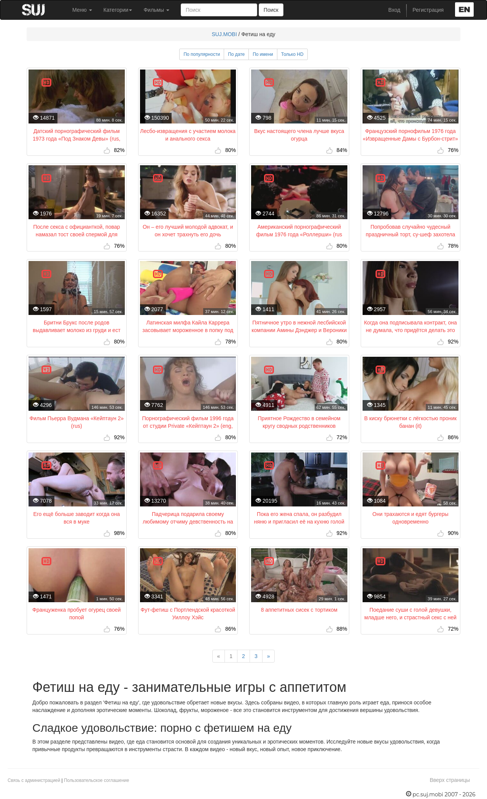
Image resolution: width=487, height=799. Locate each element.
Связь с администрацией (34, 780)
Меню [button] (82, 10)
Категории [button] (117, 10)
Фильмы (156, 10)
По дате (236, 54)
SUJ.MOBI (224, 34)
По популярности (201, 54)
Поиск (271, 10)
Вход (394, 10)
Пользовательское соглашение (96, 780)
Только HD (292, 54)
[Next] (268, 656)
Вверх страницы (450, 780)
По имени (263, 54)
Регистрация (428, 10)
